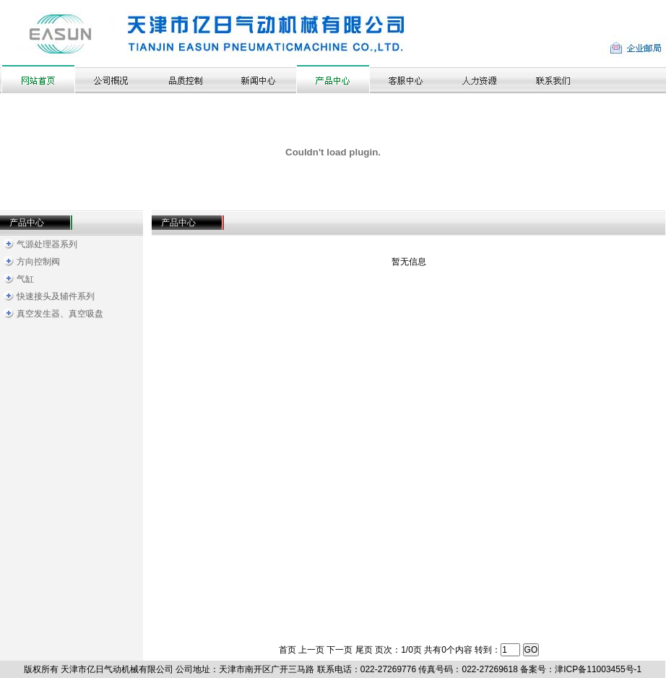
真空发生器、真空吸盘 (60, 314)
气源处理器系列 (47, 244)
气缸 (25, 279)
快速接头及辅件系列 (56, 296)
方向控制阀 (38, 262)
